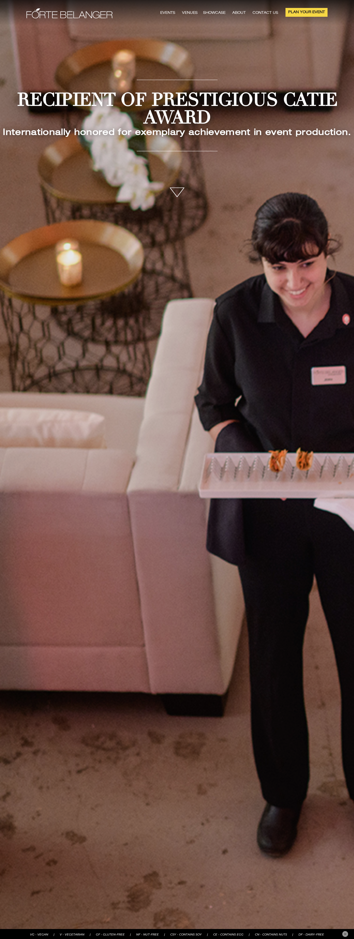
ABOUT (239, 13)
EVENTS (167, 13)
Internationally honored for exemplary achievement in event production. (177, 133)
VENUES (190, 13)
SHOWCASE (214, 13)
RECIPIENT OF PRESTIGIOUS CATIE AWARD (177, 111)
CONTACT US (265, 13)
